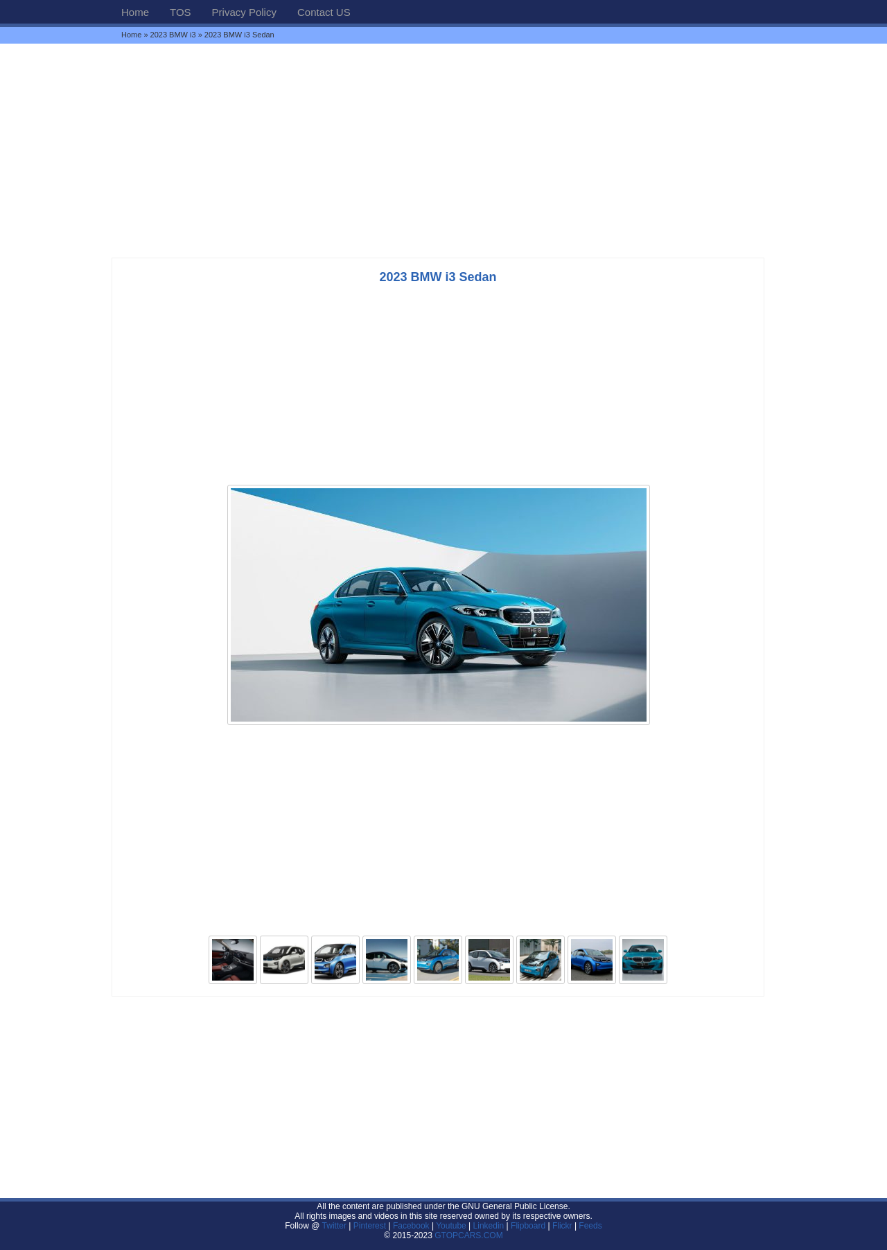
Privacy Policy (244, 12)
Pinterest (369, 1226)
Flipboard (528, 1226)
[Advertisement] (443, 150)
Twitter (335, 1226)
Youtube (451, 1226)
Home (135, 12)
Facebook (411, 1226)
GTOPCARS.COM (468, 1235)
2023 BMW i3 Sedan (437, 277)
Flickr (562, 1226)
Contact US (324, 12)
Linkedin (488, 1226)
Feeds (590, 1226)
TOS (180, 12)
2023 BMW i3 (173, 34)
